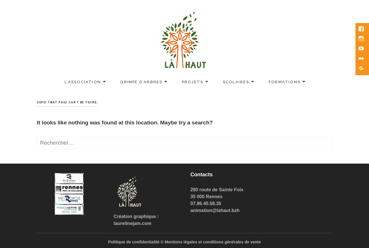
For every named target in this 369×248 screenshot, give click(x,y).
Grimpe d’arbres (141, 82)
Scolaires (236, 82)
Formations (284, 82)
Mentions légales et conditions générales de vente (213, 242)
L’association (83, 82)
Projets (192, 82)
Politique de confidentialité (133, 242)
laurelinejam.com (132, 223)
